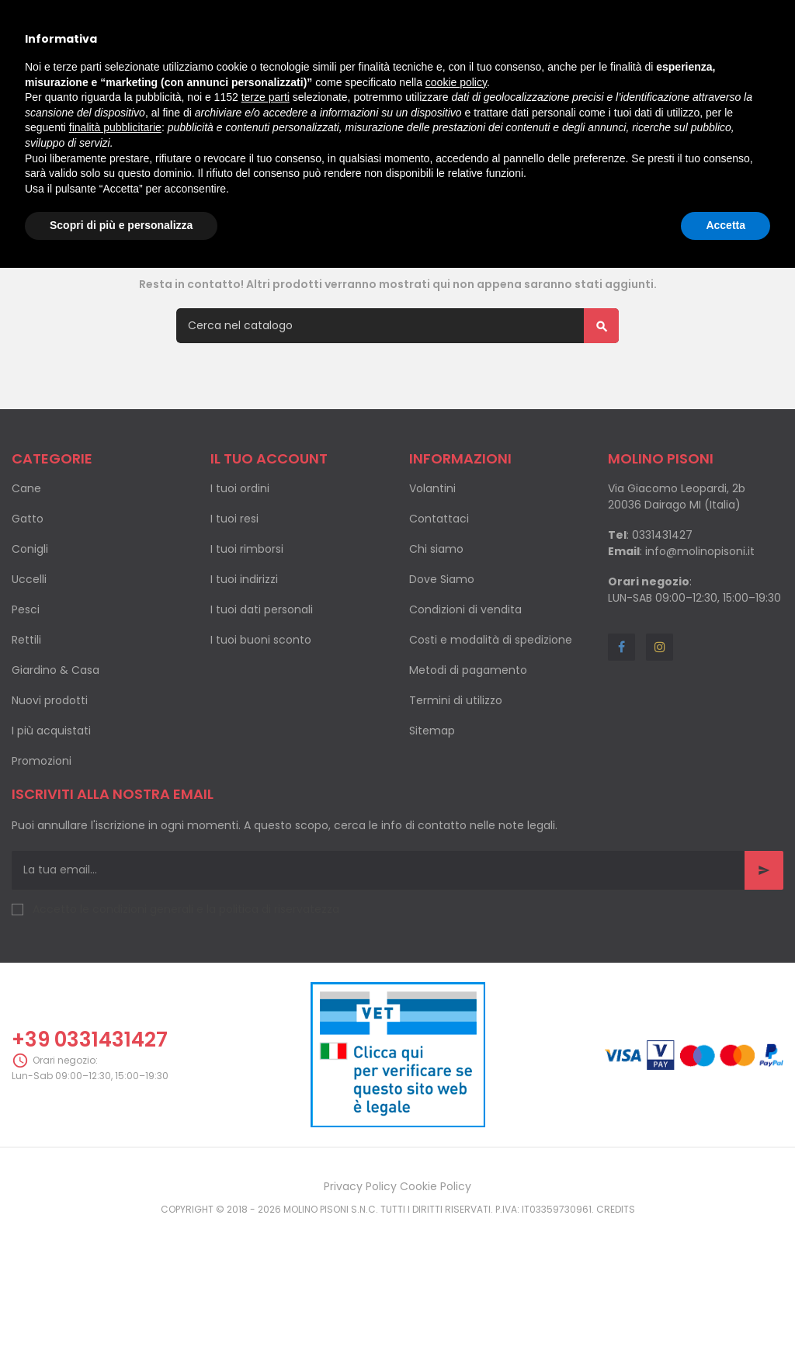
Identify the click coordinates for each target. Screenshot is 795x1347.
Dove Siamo (441, 642)
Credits (615, 1272)
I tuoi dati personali (261, 672)
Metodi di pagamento (468, 733)
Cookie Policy (435, 1249)
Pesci (26, 672)
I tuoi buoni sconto (260, 702)
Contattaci (439, 581)
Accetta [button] (725, 225)
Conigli (30, 612)
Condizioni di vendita (465, 672)
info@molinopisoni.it (700, 614)
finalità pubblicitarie (115, 127)
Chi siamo (436, 612)
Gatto (27, 581)
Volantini (432, 551)
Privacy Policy (360, 1249)
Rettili (26, 702)
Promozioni (41, 823)
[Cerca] (397, 388)
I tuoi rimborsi (246, 612)
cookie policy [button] (456, 82)
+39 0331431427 (90, 1102)
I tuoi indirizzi (244, 642)
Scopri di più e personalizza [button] (121, 225)
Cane (26, 551)
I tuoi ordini (239, 551)
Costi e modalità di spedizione (490, 702)
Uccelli (29, 642)
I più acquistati (51, 793)
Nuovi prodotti (50, 763)
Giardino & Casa (55, 733)
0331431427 (662, 598)
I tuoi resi (234, 581)
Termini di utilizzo (455, 763)
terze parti (265, 97)
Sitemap (432, 793)
